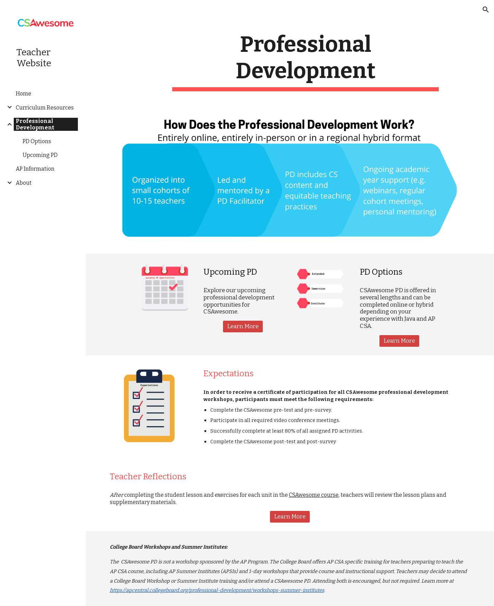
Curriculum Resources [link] (45, 107)
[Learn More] (243, 326)
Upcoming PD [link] (40, 155)
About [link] (24, 183)
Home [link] (23, 93)
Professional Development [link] (35, 124)
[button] (486, 9)
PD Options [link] (37, 141)
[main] (305, 61)
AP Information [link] (35, 168)
